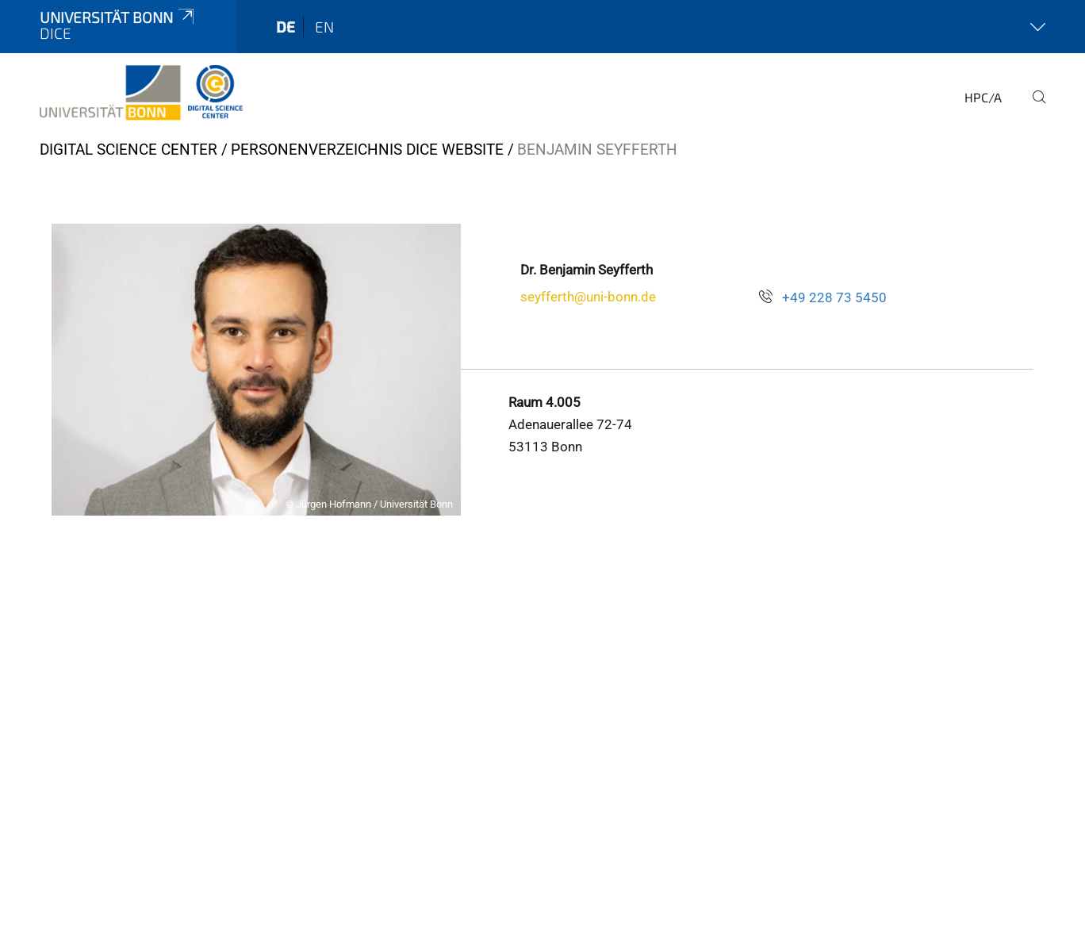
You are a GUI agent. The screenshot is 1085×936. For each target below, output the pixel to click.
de (285, 26)
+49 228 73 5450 (834, 297)
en (324, 26)
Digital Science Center (128, 149)
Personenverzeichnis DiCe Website (367, 149)
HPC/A (983, 97)
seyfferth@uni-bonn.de (588, 297)
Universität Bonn (118, 17)
